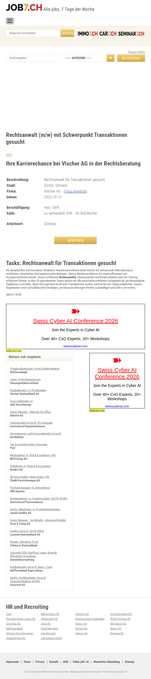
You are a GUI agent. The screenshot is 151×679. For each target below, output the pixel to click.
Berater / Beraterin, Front (24, 542)
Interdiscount (48, 633)
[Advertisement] (75, 95)
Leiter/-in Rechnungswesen (25, 379)
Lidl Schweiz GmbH (51, 638)
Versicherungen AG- (121, 614)
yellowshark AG (49, 619)
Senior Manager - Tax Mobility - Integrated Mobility (38, 520)
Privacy (40, 662)
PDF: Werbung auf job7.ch (114, 671)
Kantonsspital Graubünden (90, 619)
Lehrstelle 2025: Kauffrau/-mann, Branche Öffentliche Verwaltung (33, 554)
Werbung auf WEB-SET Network (85, 671)
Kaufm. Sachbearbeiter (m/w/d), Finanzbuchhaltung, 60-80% (28, 579)
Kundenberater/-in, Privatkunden (28, 390)
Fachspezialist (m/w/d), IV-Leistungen (31, 423)
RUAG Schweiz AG (120, 619)
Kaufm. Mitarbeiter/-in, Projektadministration (35, 509)
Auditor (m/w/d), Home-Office (27, 531)
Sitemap (129, 662)
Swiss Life (81, 623)
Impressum (12, 662)
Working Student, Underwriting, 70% (29, 477)
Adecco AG (81, 633)
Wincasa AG (117, 633)
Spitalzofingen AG (15, 638)
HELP (9, 155)
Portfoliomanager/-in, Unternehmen (30, 488)
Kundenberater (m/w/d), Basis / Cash (31, 567)
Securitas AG (13, 623)
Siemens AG (82, 614)
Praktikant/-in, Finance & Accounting (30, 466)
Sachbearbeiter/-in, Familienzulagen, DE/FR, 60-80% (39, 498)
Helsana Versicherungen (19, 633)
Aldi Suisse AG (118, 623)
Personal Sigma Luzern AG (20, 619)
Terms (27, 662)
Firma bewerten (75, 191)
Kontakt (53, 662)
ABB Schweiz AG (50, 614)
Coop (9, 614)
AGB (65, 662)
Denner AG (81, 628)
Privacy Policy (136, 52)
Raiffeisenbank (14, 628)
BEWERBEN (75, 240)
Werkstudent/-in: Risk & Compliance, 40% (33, 455)
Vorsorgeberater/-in (21, 401)
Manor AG (115, 628)
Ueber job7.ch (81, 662)
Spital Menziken (49, 628)
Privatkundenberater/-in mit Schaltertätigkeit (34, 368)
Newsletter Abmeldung (107, 662)
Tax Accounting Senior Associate (28, 444)
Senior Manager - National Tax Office (30, 412)
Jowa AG (46, 623)
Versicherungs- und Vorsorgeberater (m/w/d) (35, 433)
